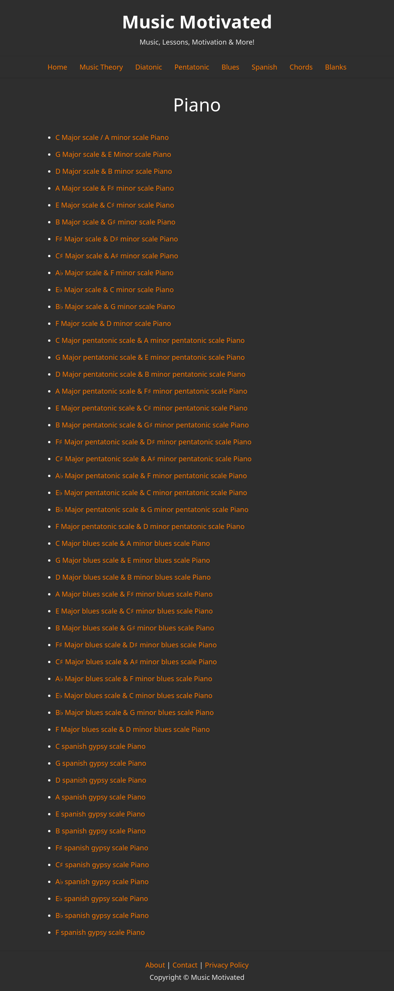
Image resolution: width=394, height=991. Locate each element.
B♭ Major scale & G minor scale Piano (115, 306)
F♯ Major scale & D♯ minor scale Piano (116, 238)
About (155, 964)
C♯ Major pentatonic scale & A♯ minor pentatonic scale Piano (153, 458)
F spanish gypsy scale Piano (100, 932)
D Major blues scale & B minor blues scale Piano (133, 577)
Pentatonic (191, 66)
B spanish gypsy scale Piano (100, 830)
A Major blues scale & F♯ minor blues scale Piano (134, 594)
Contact (184, 964)
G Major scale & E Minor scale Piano (113, 154)
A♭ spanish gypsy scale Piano (102, 881)
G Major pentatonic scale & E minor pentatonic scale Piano (150, 357)
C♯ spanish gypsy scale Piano (102, 864)
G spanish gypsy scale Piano (100, 763)
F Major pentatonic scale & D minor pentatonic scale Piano (150, 526)
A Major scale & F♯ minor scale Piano (114, 188)
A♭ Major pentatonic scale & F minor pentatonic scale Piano (151, 475)
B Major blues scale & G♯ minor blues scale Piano (134, 627)
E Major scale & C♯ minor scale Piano (114, 205)
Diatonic (148, 66)
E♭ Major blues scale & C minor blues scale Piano (133, 695)
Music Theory (101, 66)
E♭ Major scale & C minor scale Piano (114, 289)
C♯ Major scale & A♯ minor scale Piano (116, 255)
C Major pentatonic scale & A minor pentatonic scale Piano (150, 340)
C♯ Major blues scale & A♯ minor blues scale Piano (136, 661)
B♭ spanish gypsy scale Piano (102, 915)
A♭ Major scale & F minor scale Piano (114, 272)
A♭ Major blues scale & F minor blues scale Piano (133, 678)
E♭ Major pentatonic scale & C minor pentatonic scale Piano (151, 492)
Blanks (336, 66)
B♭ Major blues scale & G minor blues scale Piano (134, 712)
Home (57, 66)
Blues (230, 66)
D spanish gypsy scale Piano (100, 780)
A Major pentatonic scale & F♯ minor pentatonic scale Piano (151, 391)
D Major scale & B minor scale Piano (113, 171)
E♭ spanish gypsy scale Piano (101, 898)
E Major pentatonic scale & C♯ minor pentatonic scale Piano (151, 407)
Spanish (264, 66)
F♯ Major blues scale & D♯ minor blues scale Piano (136, 644)
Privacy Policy (227, 964)
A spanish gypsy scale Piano (100, 796)
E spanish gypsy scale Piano (100, 813)
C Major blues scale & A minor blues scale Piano (132, 543)
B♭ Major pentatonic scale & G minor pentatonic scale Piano (152, 509)
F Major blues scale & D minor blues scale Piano (132, 729)
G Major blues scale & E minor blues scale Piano (132, 560)
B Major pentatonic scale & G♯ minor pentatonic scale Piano (152, 424)
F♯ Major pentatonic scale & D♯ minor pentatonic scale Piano (153, 441)
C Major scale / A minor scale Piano (112, 137)
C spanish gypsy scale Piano (100, 746)
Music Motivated (197, 21)
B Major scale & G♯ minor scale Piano (115, 221)
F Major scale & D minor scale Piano (113, 323)
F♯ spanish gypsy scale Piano (101, 847)
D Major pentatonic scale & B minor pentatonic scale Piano (150, 374)
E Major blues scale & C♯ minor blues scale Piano (134, 610)
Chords (301, 66)
